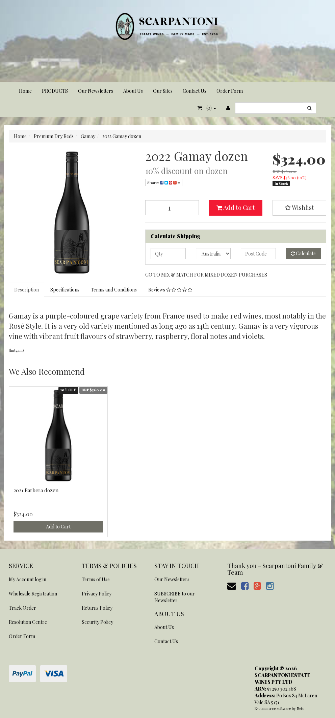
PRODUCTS (55, 91)
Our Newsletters (95, 91)
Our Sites (163, 91)
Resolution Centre (28, 622)
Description (26, 289)
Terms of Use (96, 579)
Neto (300, 708)
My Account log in (27, 579)
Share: (163, 182)
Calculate (303, 253)
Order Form (229, 91)
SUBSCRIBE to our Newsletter (174, 597)
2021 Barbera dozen (36, 490)
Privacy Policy (96, 593)
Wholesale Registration (33, 593)
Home (25, 91)
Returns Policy (97, 608)
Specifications (64, 289)
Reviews (170, 289)
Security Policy (97, 622)
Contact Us (194, 91)
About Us (133, 91)
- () (207, 108)
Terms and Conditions (114, 289)
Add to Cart (235, 207)
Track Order (22, 608)
